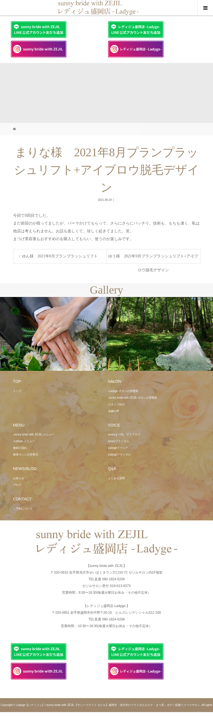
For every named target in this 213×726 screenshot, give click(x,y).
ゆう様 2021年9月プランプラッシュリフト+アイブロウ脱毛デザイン (153, 258)
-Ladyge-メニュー (24, 441)
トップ (17, 391)
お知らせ (18, 478)
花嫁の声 (113, 411)
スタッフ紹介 (116, 404)
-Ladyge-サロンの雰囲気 (123, 391)
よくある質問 (116, 478)
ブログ (17, 484)
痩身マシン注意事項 (25, 454)
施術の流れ (20, 447)
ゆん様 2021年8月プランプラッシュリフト (60, 256)
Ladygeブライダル (119, 454)
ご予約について (22, 508)
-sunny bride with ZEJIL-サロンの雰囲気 (132, 397)
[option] (53, 334)
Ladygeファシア (118, 447)
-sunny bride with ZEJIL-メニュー (33, 434)
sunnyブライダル (118, 441)
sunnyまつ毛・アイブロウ (124, 434)
